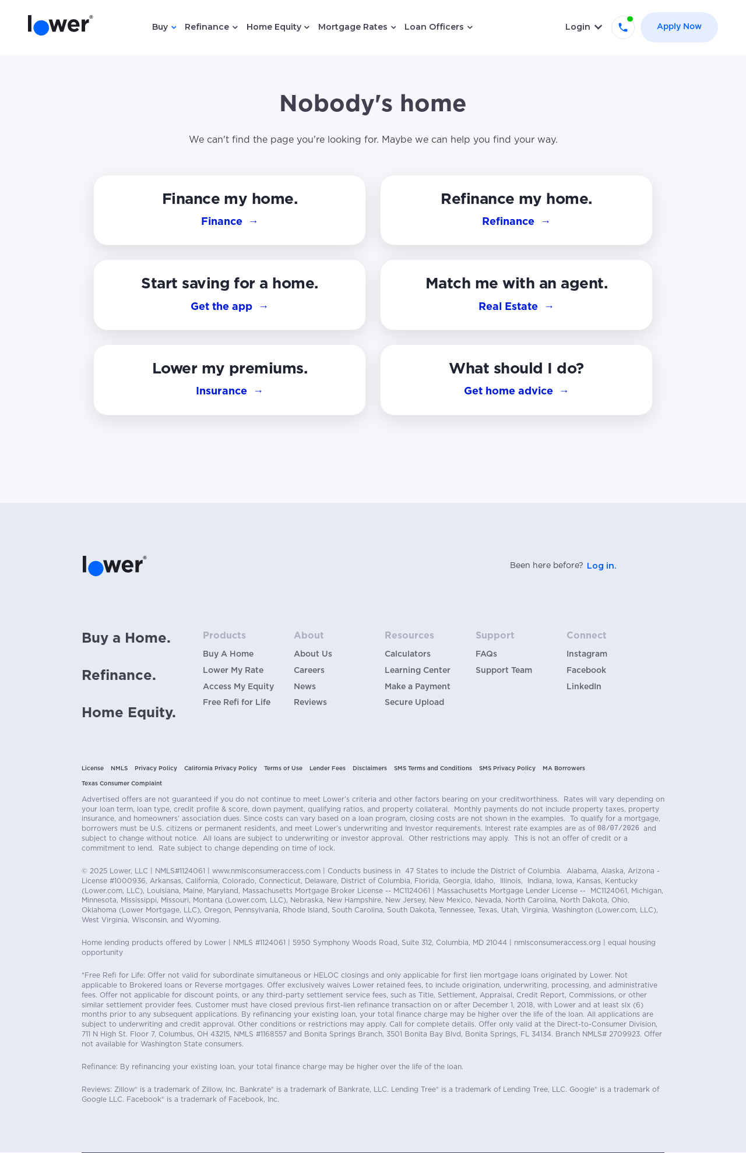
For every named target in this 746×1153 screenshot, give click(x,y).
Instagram (586, 654)
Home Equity (274, 27)
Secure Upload (414, 703)
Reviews (310, 703)
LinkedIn (583, 687)
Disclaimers (370, 768)
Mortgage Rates (353, 27)
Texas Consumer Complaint (122, 784)
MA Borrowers (564, 768)
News (305, 687)
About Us (313, 654)
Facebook (586, 671)
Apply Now (679, 27)
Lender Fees (327, 768)
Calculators (408, 654)
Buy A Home (228, 654)
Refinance (207, 27)
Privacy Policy (156, 768)
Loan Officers (434, 27)
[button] (516, 379)
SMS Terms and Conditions (433, 768)
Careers (309, 671)
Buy (160, 27)
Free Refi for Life (236, 703)
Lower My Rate (233, 671)
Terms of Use (283, 768)
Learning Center (418, 671)
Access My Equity (238, 687)
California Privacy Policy (220, 768)
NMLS (119, 768)
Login (577, 27)
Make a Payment (418, 687)
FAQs (486, 654)
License (93, 768)
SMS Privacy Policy (507, 768)
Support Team (504, 671)
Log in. (601, 565)
